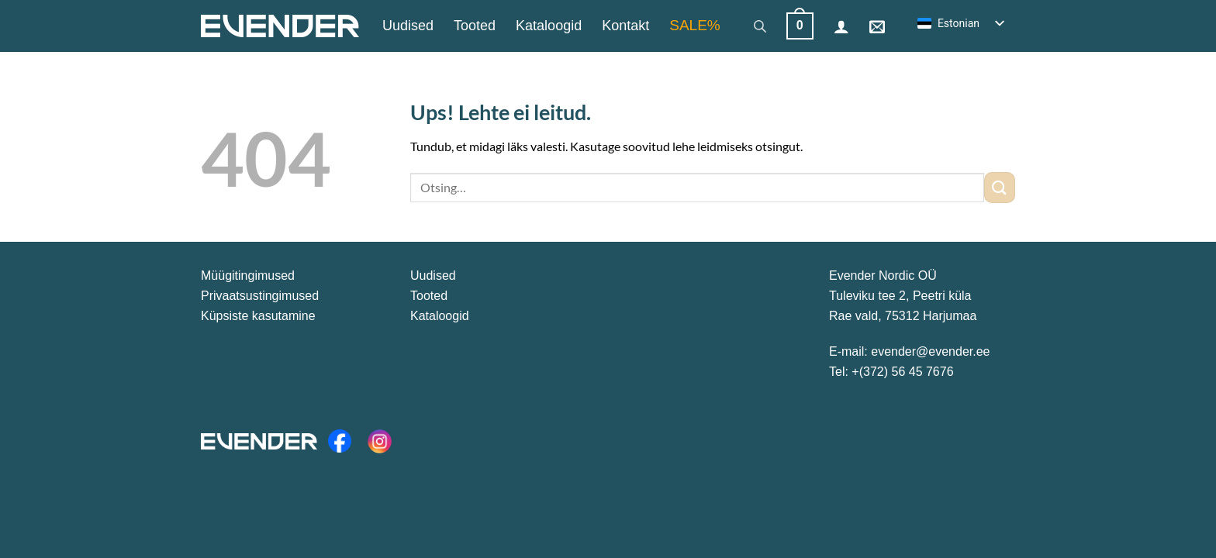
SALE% (694, 25)
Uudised (408, 25)
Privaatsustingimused (260, 295)
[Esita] (999, 187)
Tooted (475, 25)
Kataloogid (549, 25)
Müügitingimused (248, 275)
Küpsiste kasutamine (258, 315)
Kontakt (625, 25)
